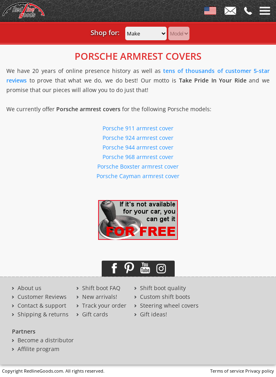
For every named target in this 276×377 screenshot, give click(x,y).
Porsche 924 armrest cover (138, 137)
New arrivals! (99, 297)
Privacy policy (259, 371)
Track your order (104, 305)
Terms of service (227, 371)
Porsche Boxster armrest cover (138, 166)
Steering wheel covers (169, 305)
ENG (210, 12)
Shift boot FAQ (101, 288)
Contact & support (42, 305)
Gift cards (95, 314)
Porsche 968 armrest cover (138, 157)
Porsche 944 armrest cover (138, 147)
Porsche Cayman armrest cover (138, 176)
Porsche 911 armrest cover (138, 128)
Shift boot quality (163, 288)
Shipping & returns (43, 314)
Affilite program (38, 349)
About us (29, 288)
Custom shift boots (165, 297)
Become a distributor (46, 340)
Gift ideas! (153, 314)
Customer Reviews (42, 297)
